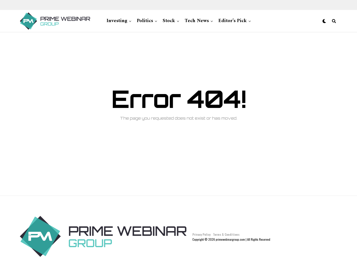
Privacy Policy (201, 234)
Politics (145, 21)
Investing (117, 21)
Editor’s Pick (232, 21)
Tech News (197, 21)
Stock (169, 21)
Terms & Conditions (226, 234)
